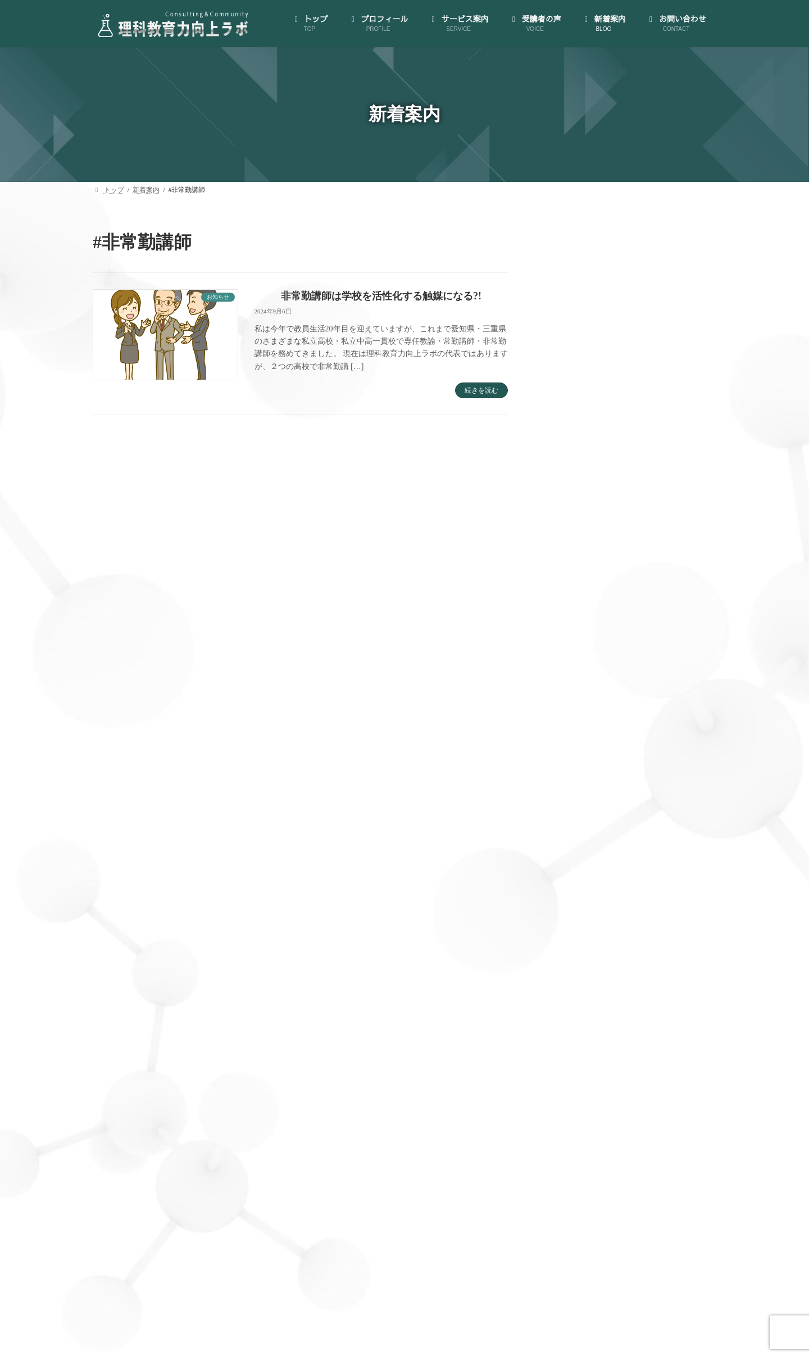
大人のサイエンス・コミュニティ (618, 667)
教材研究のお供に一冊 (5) (596, 1143)
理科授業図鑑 (590, 859)
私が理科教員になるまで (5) (600, 1207)
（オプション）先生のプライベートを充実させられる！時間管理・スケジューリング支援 (637, 828)
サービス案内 (581, 645)
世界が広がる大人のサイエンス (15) (613, 1077)
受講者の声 (577, 903)
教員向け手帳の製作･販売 (604, 881)
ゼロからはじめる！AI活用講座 (614, 689)
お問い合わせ (581, 946)
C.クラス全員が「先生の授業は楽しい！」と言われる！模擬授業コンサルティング (641, 791)
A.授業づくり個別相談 (606, 732)
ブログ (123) (572, 1055)
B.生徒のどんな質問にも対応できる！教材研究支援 (641, 759)
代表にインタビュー (594, 592)
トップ (569, 549)
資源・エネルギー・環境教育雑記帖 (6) (619, 1229)
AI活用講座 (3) (576, 1012)
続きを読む (481, 390)
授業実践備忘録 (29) (586, 1121)
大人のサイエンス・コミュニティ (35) (617, 1099)
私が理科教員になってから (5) (604, 1186)
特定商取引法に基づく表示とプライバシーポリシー (633, 619)
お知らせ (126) (576, 1034)
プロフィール (581, 571)
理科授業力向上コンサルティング (618, 711)
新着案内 (573, 925)
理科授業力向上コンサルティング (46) (617, 1164)
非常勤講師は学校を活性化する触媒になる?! (381, 296)
